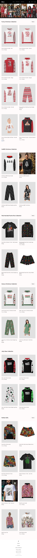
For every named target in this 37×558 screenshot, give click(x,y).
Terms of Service (18, 547)
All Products (18, 1)
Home (14, 1)
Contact (18, 545)
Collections (22, 1)
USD (32, 1)
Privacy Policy (18, 549)
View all (33, 21)
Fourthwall (20, 555)
